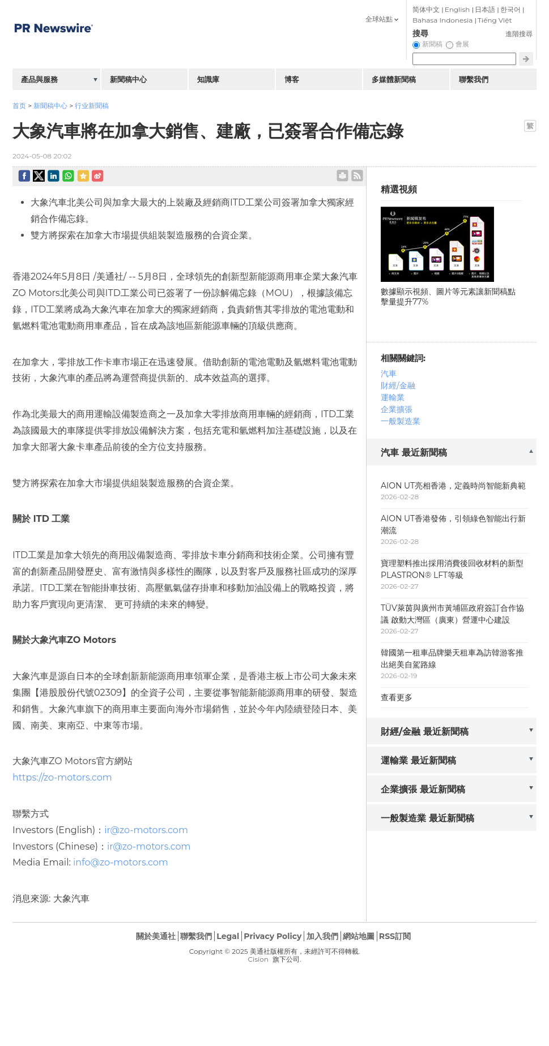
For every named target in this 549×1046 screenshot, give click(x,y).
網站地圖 (358, 936)
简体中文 (426, 9)
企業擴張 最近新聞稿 (423, 789)
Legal (227, 936)
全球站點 (379, 19)
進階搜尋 (519, 33)
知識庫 (208, 79)
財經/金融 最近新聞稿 (425, 731)
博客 (291, 79)
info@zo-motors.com (120, 862)
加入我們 (322, 936)
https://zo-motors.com (62, 777)
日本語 (485, 9)
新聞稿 (432, 44)
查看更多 (396, 697)
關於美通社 (156, 936)
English (457, 9)
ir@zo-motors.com (146, 830)
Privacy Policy (272, 936)
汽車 (389, 373)
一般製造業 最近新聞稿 (427, 818)
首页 (19, 105)
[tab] (452, 453)
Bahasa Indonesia (442, 20)
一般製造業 (400, 421)
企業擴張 (396, 409)
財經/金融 (398, 385)
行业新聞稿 (92, 105)
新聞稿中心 (50, 105)
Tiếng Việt (495, 20)
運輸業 (393, 397)
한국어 (510, 9)
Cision (258, 959)
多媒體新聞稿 (394, 79)
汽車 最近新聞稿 (414, 452)
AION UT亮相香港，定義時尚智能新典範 (453, 486)
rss (357, 176)
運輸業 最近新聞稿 (418, 760)
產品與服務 (39, 79)
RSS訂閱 (395, 936)
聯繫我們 (473, 79)
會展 (462, 44)
